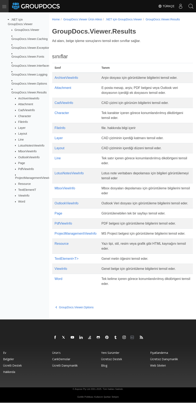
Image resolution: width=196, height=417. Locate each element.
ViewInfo (23, 195)
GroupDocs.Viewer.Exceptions (31, 47)
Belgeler (8, 373)
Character (24, 116)
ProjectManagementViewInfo (34, 177)
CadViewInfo (26, 110)
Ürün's (56, 367)
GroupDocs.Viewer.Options (29, 83)
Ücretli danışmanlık (65, 380)
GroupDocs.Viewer (27, 29)
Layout (22, 133)
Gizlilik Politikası (85, 411)
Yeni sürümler (110, 367)
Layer (21, 127)
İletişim (115, 411)
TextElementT (27, 189)
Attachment (25, 104)
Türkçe (166, 6)
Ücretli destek (12, 380)
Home (56, 19)
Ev (4, 367)
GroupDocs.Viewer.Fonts (28, 56)
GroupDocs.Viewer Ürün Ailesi (82, 19)
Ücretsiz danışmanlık (164, 373)
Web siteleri (158, 380)
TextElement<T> (67, 273)
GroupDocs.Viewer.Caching (30, 38)
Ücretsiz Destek (111, 373)
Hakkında (9, 386)
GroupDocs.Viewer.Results (29, 92)
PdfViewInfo (26, 169)
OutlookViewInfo (29, 157)
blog (104, 380)
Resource (24, 183)
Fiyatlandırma (159, 367)
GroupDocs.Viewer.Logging (29, 74)
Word (21, 201)
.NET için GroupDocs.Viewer (124, 19)
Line (21, 139)
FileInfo (23, 121)
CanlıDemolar (61, 373)
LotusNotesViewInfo (31, 145)
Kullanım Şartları (102, 411)
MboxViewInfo (27, 151)
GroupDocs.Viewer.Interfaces (31, 65)
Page (21, 163)
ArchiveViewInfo (28, 98)
